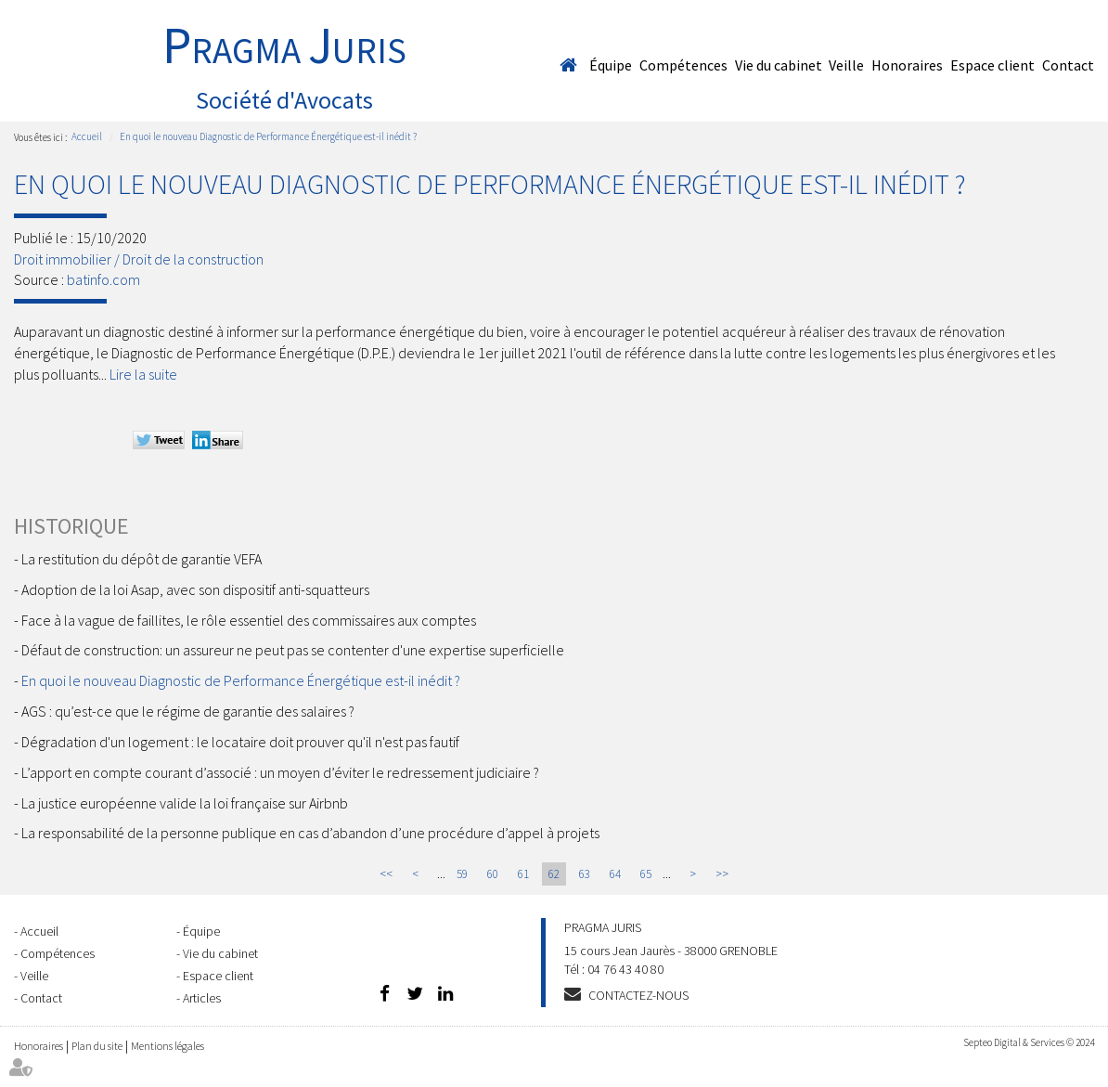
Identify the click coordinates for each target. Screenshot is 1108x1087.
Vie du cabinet (778, 65)
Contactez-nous (638, 995)
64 (615, 874)
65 (645, 874)
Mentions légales (167, 1046)
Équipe (610, 65)
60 (492, 874)
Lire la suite (143, 374)
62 (554, 874)
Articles (202, 998)
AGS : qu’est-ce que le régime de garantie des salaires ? (187, 711)
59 (462, 874)
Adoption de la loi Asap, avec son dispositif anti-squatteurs (195, 589)
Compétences (683, 65)
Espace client (992, 65)
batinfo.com (103, 279)
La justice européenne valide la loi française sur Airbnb (184, 803)
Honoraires (907, 65)
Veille (846, 65)
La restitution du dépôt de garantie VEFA (141, 559)
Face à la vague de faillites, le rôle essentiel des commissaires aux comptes (248, 620)
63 (584, 874)
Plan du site (96, 1046)
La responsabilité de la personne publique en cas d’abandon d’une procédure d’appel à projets (310, 832)
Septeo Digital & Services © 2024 (1028, 1042)
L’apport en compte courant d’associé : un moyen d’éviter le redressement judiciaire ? (280, 772)
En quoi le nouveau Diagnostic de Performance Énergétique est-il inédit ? (268, 136)
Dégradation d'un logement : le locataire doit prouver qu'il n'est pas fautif (240, 741)
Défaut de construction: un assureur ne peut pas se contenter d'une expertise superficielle (292, 650)
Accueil (568, 65)
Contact (1068, 65)
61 (523, 874)
